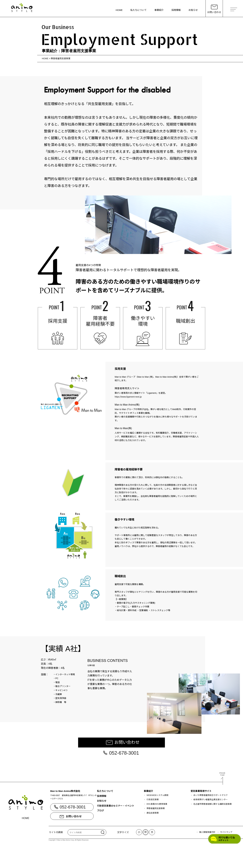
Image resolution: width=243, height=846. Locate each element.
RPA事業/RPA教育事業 (157, 804)
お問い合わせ (126, 742)
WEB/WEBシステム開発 (157, 795)
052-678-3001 (124, 753)
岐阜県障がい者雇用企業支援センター (210, 799)
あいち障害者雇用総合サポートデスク (210, 795)
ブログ (100, 810)
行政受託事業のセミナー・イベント (115, 805)
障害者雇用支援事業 (60, 58)
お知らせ (193, 10)
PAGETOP (222, 774)
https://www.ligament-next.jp (128, 396)
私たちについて (138, 10)
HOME (119, 10)
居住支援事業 (153, 813)
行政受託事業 (153, 799)
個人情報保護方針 (207, 832)
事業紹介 (159, 10)
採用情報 (176, 10)
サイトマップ (226, 832)
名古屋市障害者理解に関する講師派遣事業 (212, 804)
